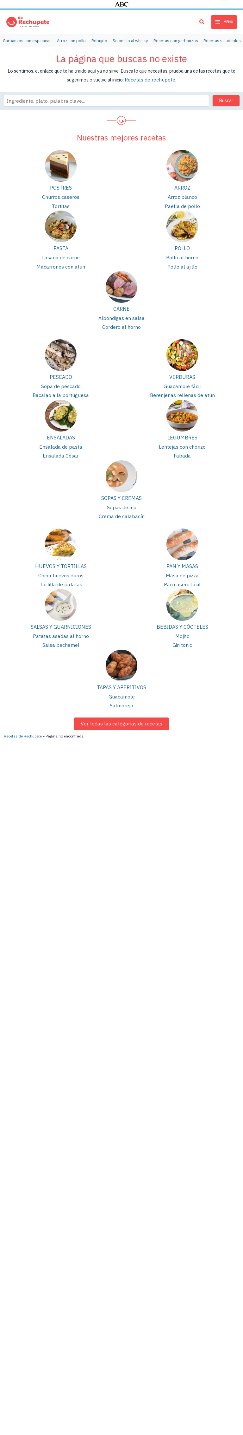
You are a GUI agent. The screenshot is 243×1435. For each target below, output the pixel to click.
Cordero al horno (121, 322)
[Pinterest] (149, 1176)
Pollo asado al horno (86, 1244)
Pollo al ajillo (182, 262)
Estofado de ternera (21, 1292)
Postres (61, 186)
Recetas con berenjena (217, 1240)
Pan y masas (182, 556)
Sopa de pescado (60, 380)
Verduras (182, 371)
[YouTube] (165, 1165)
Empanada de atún (84, 1276)
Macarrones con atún (61, 262)
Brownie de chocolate (87, 1339)
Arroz (182, 186)
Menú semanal (209, 1324)
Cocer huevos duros (60, 565)
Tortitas (61, 203)
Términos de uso (140, 1388)
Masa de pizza (182, 565)
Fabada (182, 448)
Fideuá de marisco (18, 1335)
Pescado (61, 371)
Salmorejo (121, 692)
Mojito (182, 624)
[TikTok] (186, 1188)
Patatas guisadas (83, 1254)
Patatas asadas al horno (61, 624)
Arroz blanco (182, 195)
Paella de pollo (182, 203)
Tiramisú (138, 1331)
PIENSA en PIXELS (105, 1394)
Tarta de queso (144, 1320)
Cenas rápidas (208, 1335)
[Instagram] (205, 1165)
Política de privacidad (179, 1388)
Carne (121, 304)
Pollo (182, 245)
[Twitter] (225, 1176)
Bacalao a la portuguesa (61, 389)
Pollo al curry (13, 1324)
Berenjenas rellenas (149, 1233)
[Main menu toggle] (224, 22)
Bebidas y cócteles (182, 616)
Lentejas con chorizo (182, 439)
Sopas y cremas (121, 489)
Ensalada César (61, 448)
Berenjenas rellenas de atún (182, 389)
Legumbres (182, 430)
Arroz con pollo (81, 1287)
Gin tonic (182, 633)
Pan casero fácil (182, 574)
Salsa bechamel (61, 633)
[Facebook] (188, 1176)
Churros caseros (61, 195)
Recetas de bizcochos (216, 1313)
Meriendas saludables (216, 1261)
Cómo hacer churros (20, 1281)
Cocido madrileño (147, 1276)
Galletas (203, 1251)
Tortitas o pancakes (149, 1309)
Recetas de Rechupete (23, 1147)
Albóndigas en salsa (121, 313)
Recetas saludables (214, 1272)
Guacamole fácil (182, 380)
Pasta (60, 245)
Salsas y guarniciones (61, 616)
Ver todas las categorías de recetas (121, 710)
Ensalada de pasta (61, 439)
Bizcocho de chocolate (88, 1298)
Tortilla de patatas (61, 574)
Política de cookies (220, 1388)
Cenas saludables (212, 1302)
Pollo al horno (182, 254)
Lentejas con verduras (151, 1254)
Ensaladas (61, 430)
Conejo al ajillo (144, 1287)
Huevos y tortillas (61, 556)
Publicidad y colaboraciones (96, 1388)
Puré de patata (80, 1309)
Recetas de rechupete (150, 78)
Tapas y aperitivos (121, 675)
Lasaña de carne (61, 254)
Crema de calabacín (121, 507)
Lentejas (74, 1233)
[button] (202, 22)
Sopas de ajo (122, 499)
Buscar (226, 99)
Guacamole (122, 684)
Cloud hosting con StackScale (153, 1394)
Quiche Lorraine (145, 1298)
